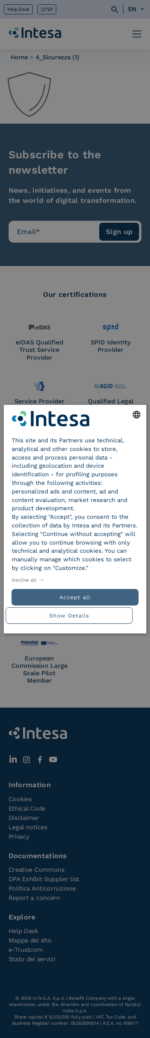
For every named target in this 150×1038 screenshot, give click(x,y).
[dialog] (75, 519)
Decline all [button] (24, 580)
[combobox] (136, 414)
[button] (75, 614)
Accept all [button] (74, 597)
